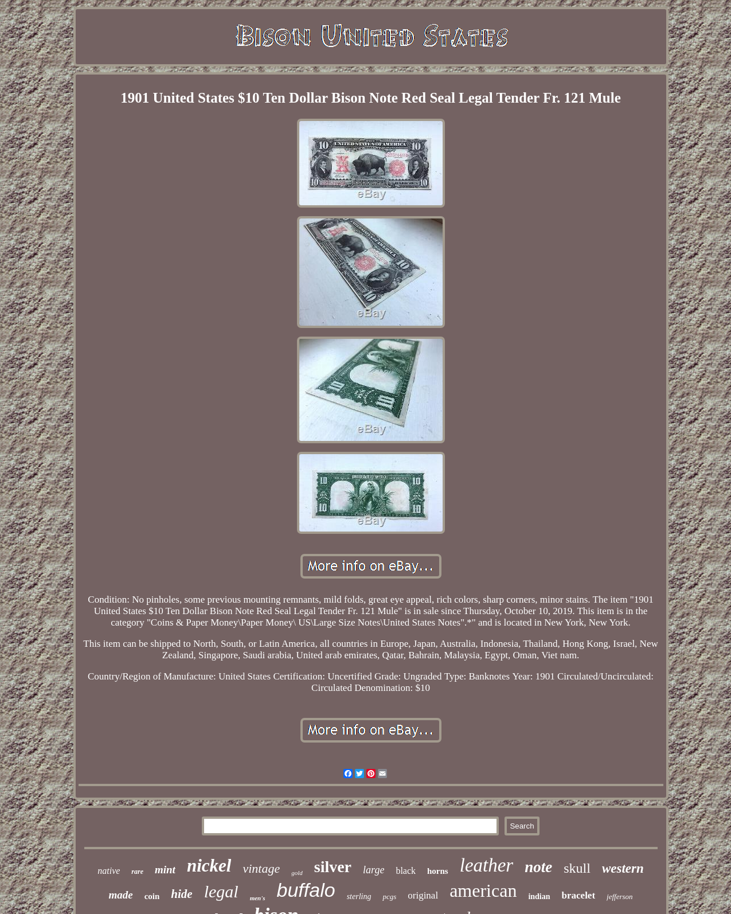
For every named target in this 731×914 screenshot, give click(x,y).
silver (332, 867)
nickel (209, 866)
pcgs (389, 896)
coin (152, 896)
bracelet (579, 895)
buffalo (306, 890)
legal (221, 891)
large (373, 870)
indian (539, 896)
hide (181, 894)
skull (577, 868)
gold (297, 872)
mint (165, 870)
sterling (359, 896)
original (423, 895)
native (108, 871)
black (406, 871)
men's (257, 898)
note (538, 867)
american (483, 890)
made (120, 895)
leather (486, 865)
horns (437, 871)
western (623, 868)
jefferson (620, 896)
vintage (261, 868)
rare (137, 872)
